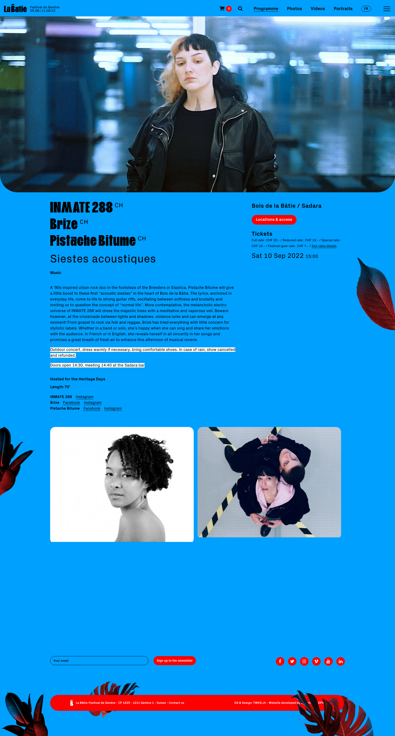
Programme (266, 8)
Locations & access (274, 219)
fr (366, 9)
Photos (294, 8)
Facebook (71, 402)
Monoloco (308, 702)
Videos (318, 8)
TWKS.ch (259, 702)
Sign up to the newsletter (175, 660)
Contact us (176, 702)
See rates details (324, 246)
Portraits (343, 8)
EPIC (321, 702)
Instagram (84, 396)
